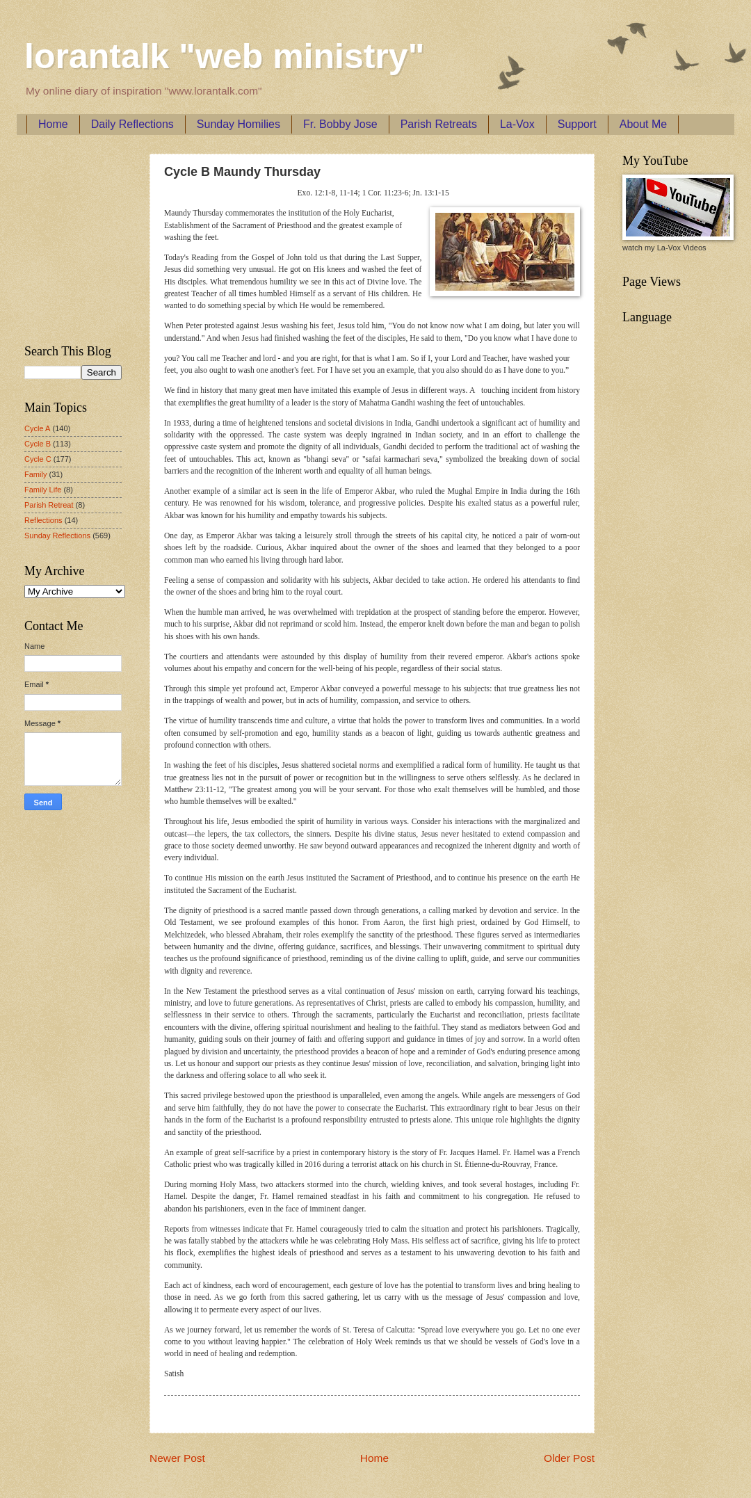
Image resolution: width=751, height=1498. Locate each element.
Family (35, 474)
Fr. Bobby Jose (340, 124)
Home (53, 124)
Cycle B (37, 444)
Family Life (42, 489)
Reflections (43, 520)
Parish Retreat (49, 505)
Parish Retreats (439, 124)
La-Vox (517, 124)
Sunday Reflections (57, 535)
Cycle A (37, 428)
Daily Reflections (132, 124)
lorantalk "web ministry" (224, 56)
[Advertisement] (66, 237)
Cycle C (37, 459)
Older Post (569, 1458)
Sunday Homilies (238, 124)
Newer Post (177, 1458)
